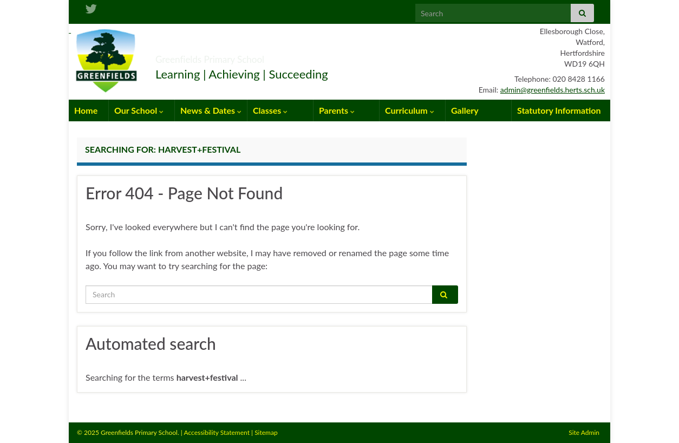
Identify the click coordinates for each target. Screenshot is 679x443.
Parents (337, 110)
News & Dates (210, 110)
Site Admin (584, 432)
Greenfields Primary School (251, 56)
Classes (270, 110)
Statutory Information (558, 110)
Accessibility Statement (217, 432)
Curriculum (409, 110)
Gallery (465, 110)
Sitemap (266, 432)
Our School (139, 110)
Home (85, 110)
